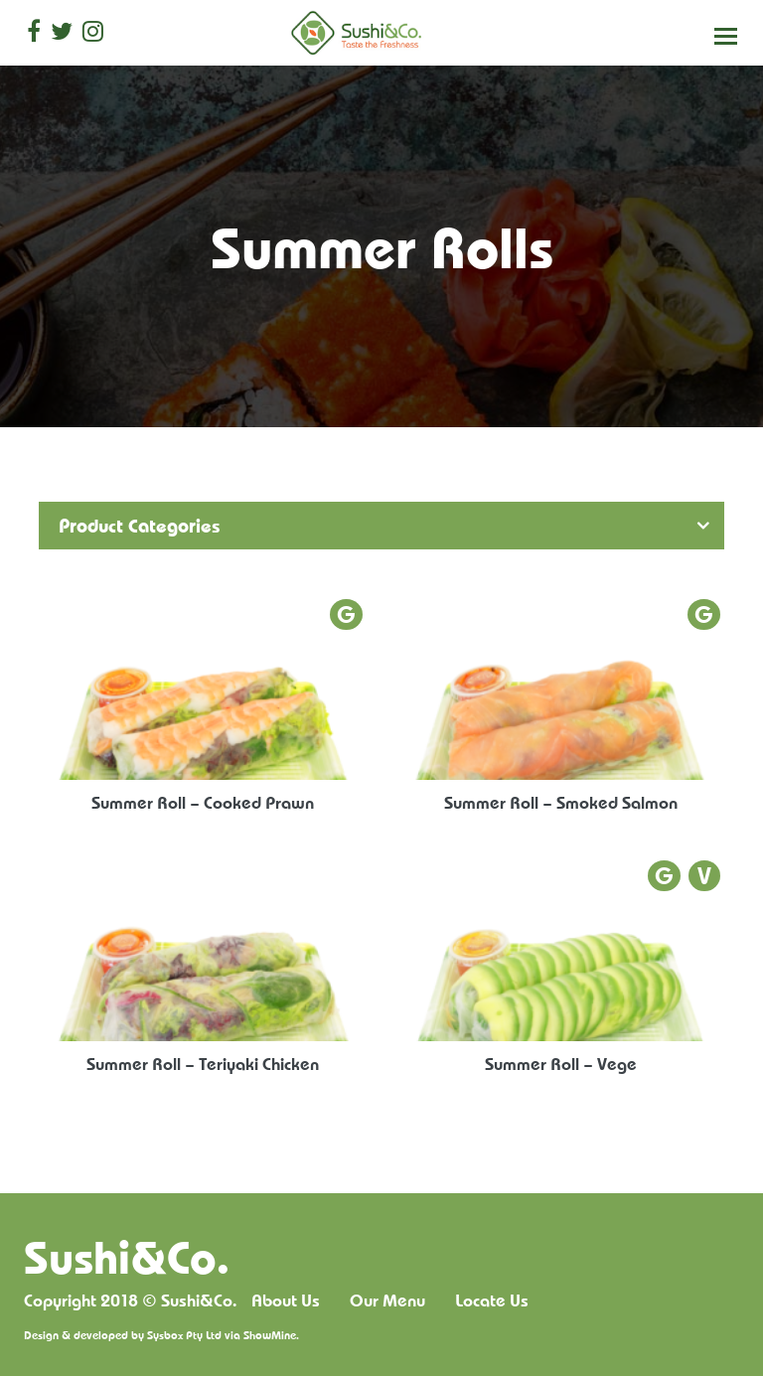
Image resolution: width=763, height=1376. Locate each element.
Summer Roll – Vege (561, 1063)
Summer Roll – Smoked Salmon (561, 802)
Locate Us (492, 1300)
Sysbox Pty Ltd (184, 1334)
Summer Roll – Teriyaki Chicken (202, 1063)
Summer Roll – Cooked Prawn (202, 802)
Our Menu (387, 1300)
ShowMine (269, 1334)
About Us (285, 1300)
